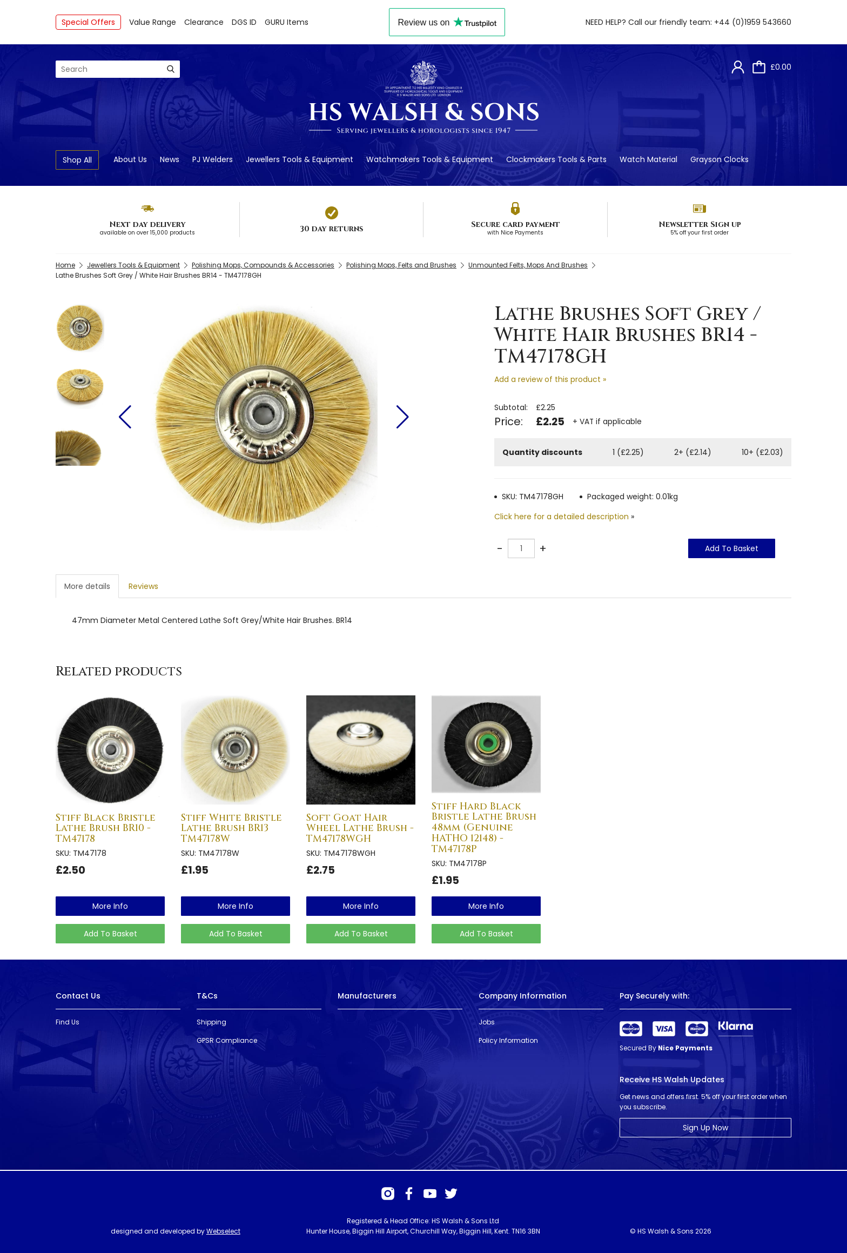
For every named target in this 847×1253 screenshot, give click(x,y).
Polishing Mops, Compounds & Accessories (263, 265)
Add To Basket (731, 548)
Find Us (67, 1022)
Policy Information (508, 1040)
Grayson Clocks (719, 159)
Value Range (152, 22)
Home (65, 265)
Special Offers (88, 22)
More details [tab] (87, 586)
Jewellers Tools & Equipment (299, 159)
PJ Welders (212, 159)
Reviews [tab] (143, 586)
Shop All (77, 160)
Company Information (523, 995)
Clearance (204, 22)
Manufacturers (367, 995)
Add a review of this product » (550, 379)
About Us (130, 159)
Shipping (211, 1022)
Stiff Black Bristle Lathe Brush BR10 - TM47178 (106, 828)
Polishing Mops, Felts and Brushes (401, 265)
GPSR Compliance (227, 1040)
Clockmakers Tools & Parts (556, 159)
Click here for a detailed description (561, 516)
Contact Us (78, 995)
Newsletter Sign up (699, 224)
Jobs (487, 1022)
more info (110, 906)
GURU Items (286, 22)
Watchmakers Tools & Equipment (429, 159)
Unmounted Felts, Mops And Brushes (528, 265)
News (169, 159)
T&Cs (207, 995)
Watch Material (648, 159)
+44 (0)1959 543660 (752, 22)
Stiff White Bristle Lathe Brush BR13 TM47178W (231, 828)
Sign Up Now (705, 1127)
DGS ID (244, 22)
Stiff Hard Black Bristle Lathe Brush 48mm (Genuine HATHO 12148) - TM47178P (484, 828)
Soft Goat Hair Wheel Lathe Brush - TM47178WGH (360, 828)
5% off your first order (699, 233)
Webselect (223, 1231)
